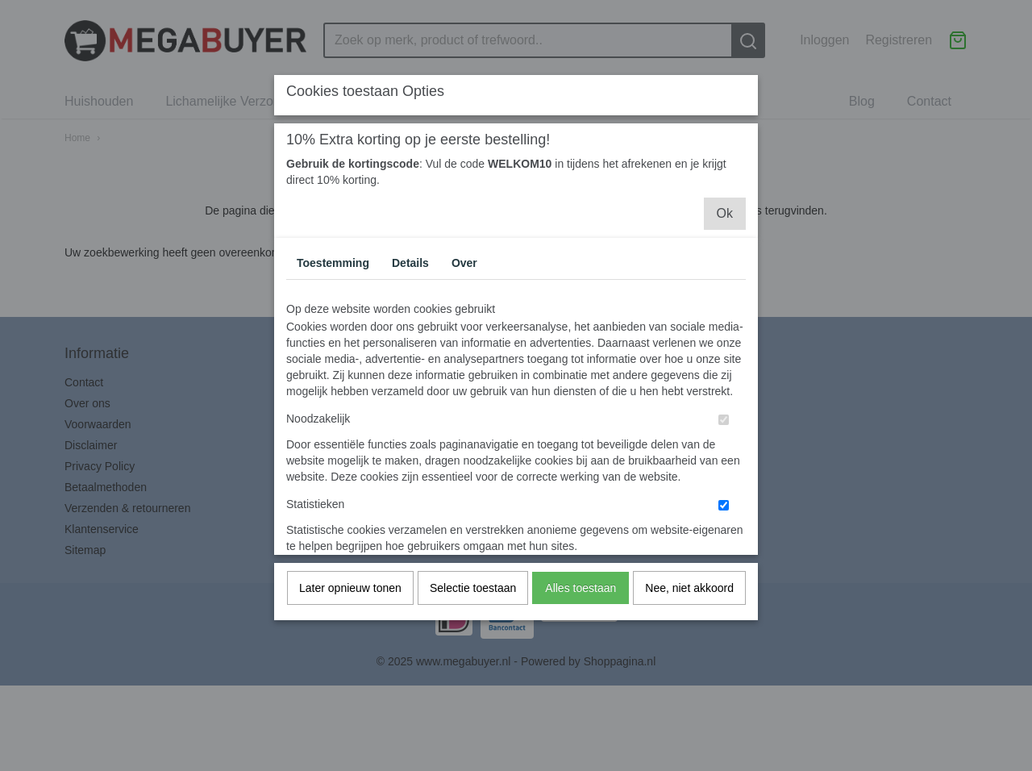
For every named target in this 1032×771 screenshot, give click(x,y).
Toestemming (333, 295)
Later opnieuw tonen (350, 620)
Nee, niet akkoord (689, 620)
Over (464, 295)
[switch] (723, 452)
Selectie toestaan (473, 620)
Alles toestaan (580, 620)
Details (410, 295)
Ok (725, 245)
